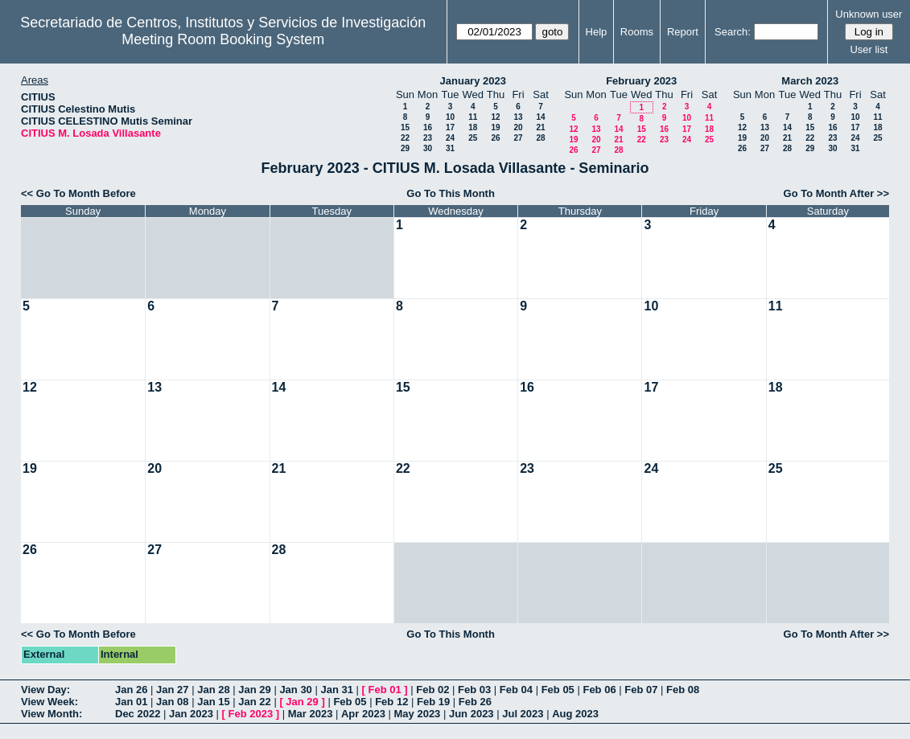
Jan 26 (131, 690)
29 (405, 148)
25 (472, 137)
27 (517, 137)
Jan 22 (254, 702)
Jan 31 (336, 690)
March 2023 (809, 81)
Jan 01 (131, 702)
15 (405, 127)
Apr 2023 (363, 714)
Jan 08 (172, 702)
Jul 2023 (522, 714)
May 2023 (417, 714)
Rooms (636, 32)
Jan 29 (254, 690)
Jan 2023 (191, 714)
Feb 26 (475, 702)
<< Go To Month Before (78, 193)
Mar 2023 (310, 714)
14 (540, 117)
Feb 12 (391, 702)
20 (517, 127)
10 (450, 117)
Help (596, 32)
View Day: (45, 690)
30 (427, 148)
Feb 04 (516, 690)
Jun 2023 (471, 714)
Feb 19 (433, 702)
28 (540, 137)
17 (450, 127)
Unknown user (868, 14)
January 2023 (473, 81)
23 (427, 137)
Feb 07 (640, 690)
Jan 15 (213, 702)
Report (682, 32)
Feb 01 (385, 690)
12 (495, 117)
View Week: (49, 702)
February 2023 (641, 81)
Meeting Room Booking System (222, 39)
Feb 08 (682, 690)
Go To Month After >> (836, 193)
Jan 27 (172, 690)
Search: (732, 32)
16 (427, 127)
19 (495, 127)
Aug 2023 (575, 714)
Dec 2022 (137, 714)
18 (472, 127)
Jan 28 (213, 690)
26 (495, 137)
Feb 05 (557, 690)
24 (450, 137)
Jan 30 (295, 690)
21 (540, 127)
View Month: (51, 714)
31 (450, 148)
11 (472, 117)
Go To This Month (450, 193)
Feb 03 (474, 690)
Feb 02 (432, 690)
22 (405, 137)
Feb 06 (599, 690)
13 (517, 117)
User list (868, 49)
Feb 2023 (251, 714)
